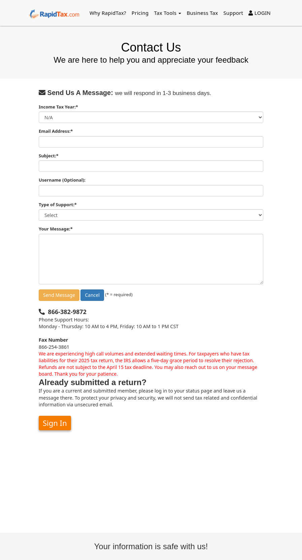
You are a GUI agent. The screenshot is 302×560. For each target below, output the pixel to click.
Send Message (59, 295)
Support (233, 12)
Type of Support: (58, 204)
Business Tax (202, 12)
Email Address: (56, 131)
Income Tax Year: (58, 107)
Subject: (49, 156)
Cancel (92, 295)
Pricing (140, 12)
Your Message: (56, 229)
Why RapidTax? (108, 12)
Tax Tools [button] (167, 12)
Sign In (55, 423)
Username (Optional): (62, 180)
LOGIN (259, 12)
